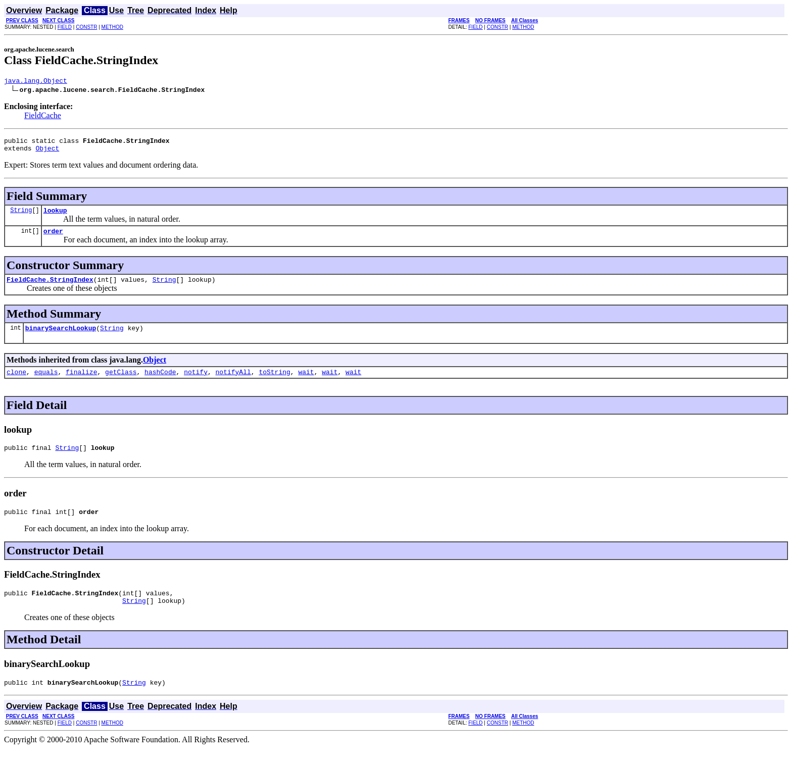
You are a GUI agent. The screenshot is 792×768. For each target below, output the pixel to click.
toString (274, 383)
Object (47, 152)
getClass (120, 383)
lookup (55, 216)
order (53, 238)
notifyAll (233, 383)
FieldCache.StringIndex (50, 288)
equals (46, 383)
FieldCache (42, 117)
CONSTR (86, 27)
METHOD (112, 27)
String (21, 216)
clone (16, 383)
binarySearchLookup (60, 338)
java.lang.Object (35, 81)
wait (306, 383)
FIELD (65, 27)
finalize (81, 383)
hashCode (160, 383)
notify (196, 383)
